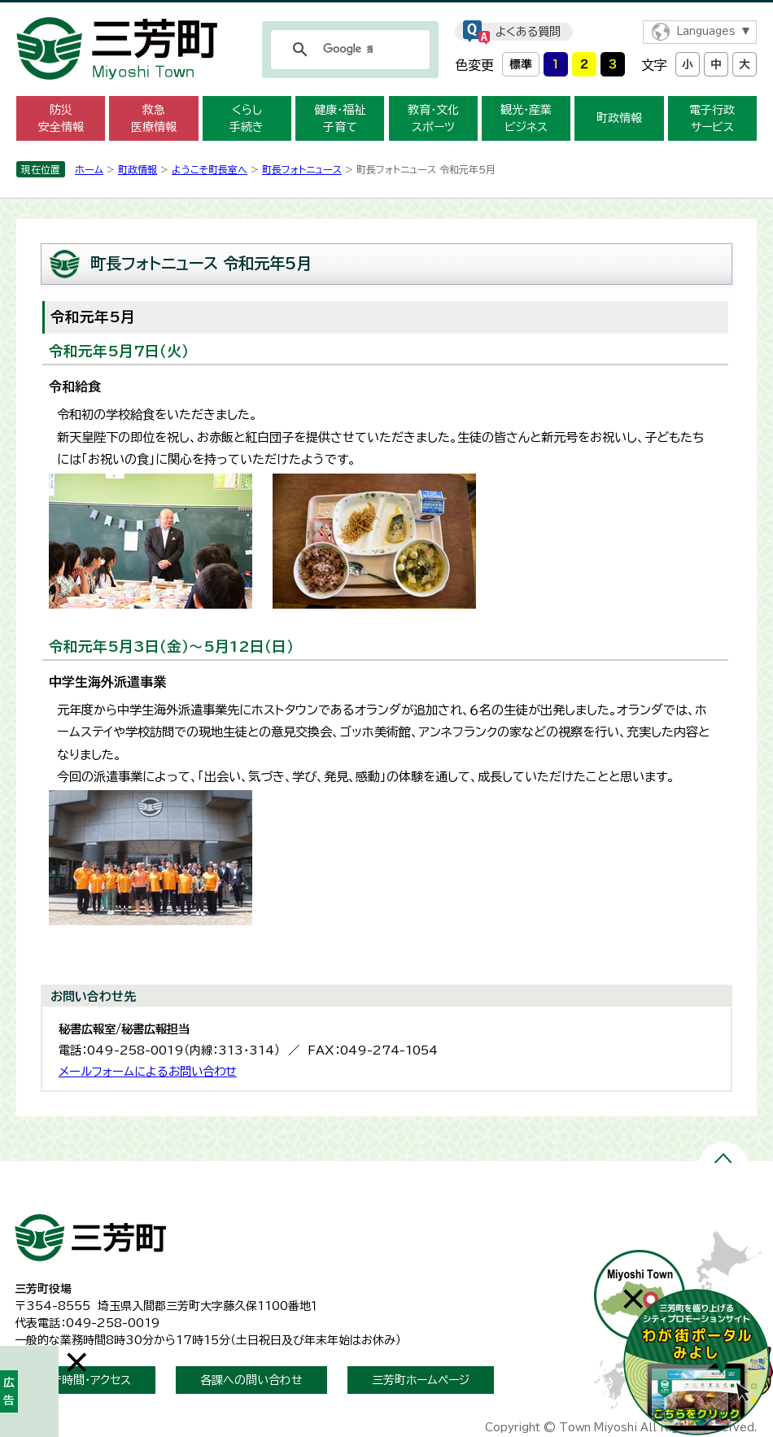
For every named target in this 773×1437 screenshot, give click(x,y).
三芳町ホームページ (420, 1380)
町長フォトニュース (302, 169)
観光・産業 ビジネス (526, 118)
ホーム (89, 169)
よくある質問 (528, 31)
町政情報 (619, 118)
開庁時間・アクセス (85, 1380)
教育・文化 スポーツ (433, 118)
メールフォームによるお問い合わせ (148, 1071)
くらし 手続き (246, 118)
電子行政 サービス (712, 118)
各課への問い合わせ (251, 1380)
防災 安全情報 (61, 118)
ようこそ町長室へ (209, 169)
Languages (706, 31)
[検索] (348, 49)
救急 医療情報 (154, 118)
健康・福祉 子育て (339, 118)
